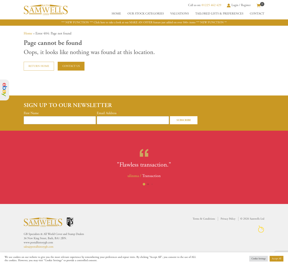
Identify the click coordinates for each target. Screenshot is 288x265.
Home (116, 14)
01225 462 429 (211, 5)
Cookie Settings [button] (258, 258)
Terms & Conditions (204, 218)
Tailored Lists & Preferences (219, 14)
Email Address (106, 113)
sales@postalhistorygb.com (38, 247)
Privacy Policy (228, 218)
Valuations (179, 14)
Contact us (71, 66)
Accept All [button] (276, 258)
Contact (257, 14)
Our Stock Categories (145, 14)
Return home (38, 66)
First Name (31, 113)
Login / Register (239, 5)
